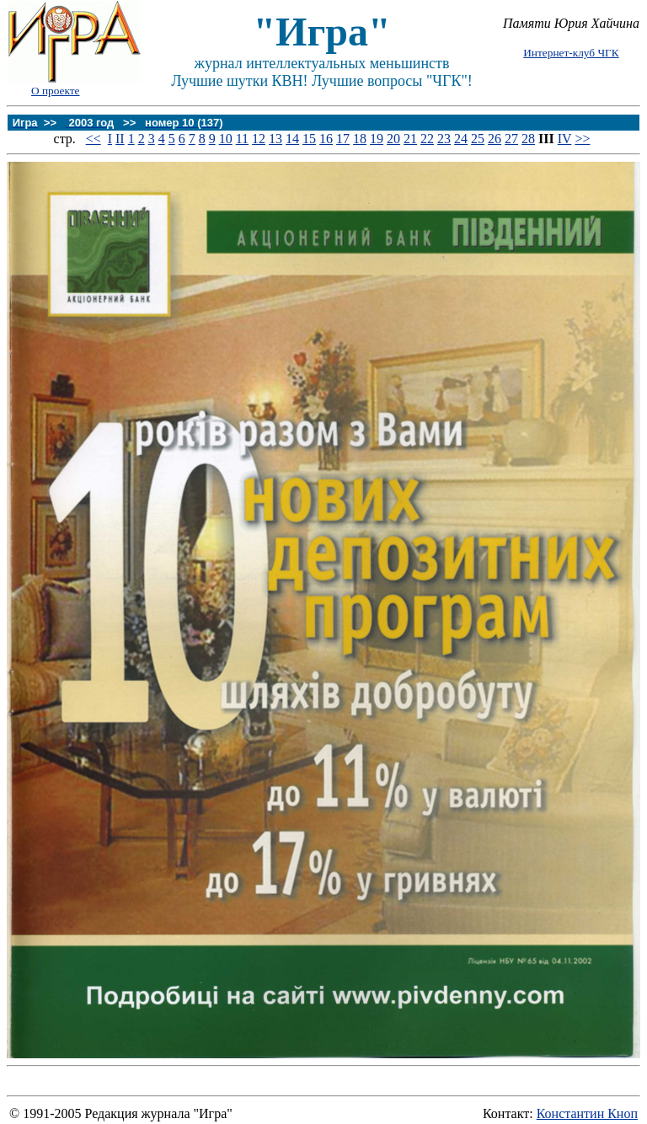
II (120, 138)
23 (444, 138)
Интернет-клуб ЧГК (570, 52)
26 (494, 138)
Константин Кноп (587, 1113)
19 (376, 138)
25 (477, 138)
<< (93, 138)
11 (242, 138)
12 (258, 138)
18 (359, 138)
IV (565, 138)
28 (528, 138)
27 (511, 138)
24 (461, 138)
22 (427, 138)
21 (410, 138)
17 (343, 138)
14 (292, 138)
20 (393, 138)
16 (326, 138)
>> (582, 138)
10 (226, 138)
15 (309, 138)
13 (275, 138)
